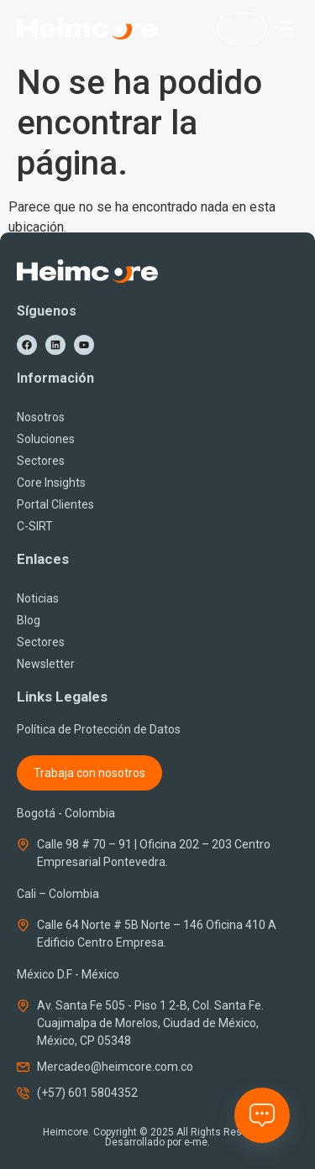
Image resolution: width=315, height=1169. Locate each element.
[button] (285, 28)
